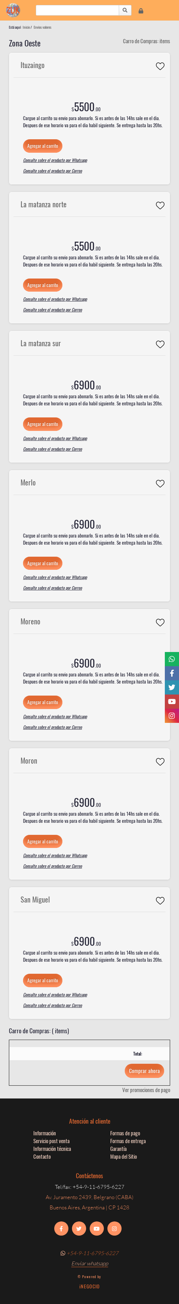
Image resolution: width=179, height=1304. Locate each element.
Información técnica (52, 1148)
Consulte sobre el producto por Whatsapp (55, 160)
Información (44, 1133)
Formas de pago (125, 1133)
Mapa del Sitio (123, 1156)
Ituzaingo (33, 65)
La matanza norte (44, 204)
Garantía (118, 1148)
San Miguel (35, 899)
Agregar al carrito (42, 145)
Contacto (42, 1156)
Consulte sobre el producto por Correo (52, 171)
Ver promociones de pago (146, 1090)
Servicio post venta (51, 1141)
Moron (29, 760)
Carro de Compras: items (146, 41)
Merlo (28, 482)
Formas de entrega (128, 1141)
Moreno (30, 621)
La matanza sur (41, 343)
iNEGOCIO (89, 1286)
